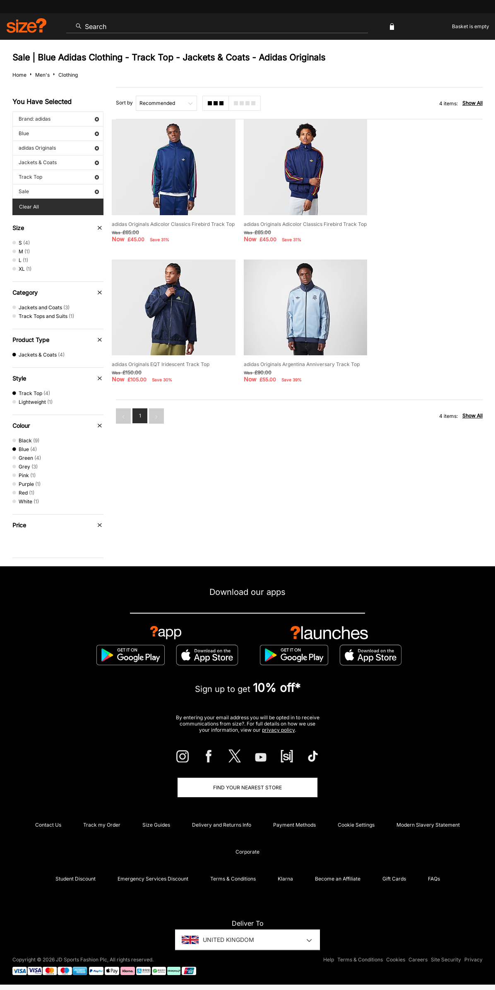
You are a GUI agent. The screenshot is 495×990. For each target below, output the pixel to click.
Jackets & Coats (59, 162)
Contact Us (48, 825)
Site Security (446, 959)
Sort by (124, 102)
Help (328, 959)
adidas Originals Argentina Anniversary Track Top (170, 369)
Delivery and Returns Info (221, 825)
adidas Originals (59, 148)
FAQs (434, 879)
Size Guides (156, 825)
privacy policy (278, 730)
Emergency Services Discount (153, 879)
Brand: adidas (59, 119)
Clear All (29, 207)
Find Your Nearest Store (247, 787)
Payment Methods (294, 825)
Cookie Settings (356, 825)
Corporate (247, 852)
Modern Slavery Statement (428, 825)
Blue (59, 133)
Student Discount (75, 879)
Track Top (59, 177)
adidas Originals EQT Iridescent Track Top (421, 223)
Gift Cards (394, 879)
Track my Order (101, 825)
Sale (59, 191)
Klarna (285, 879)
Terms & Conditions (233, 879)
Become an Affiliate (337, 879)
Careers (418, 959)
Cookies (395, 959)
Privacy (473, 959)
